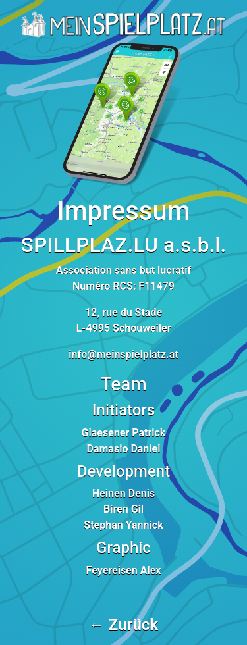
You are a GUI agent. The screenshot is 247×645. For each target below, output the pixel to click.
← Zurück (123, 624)
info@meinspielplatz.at (123, 354)
